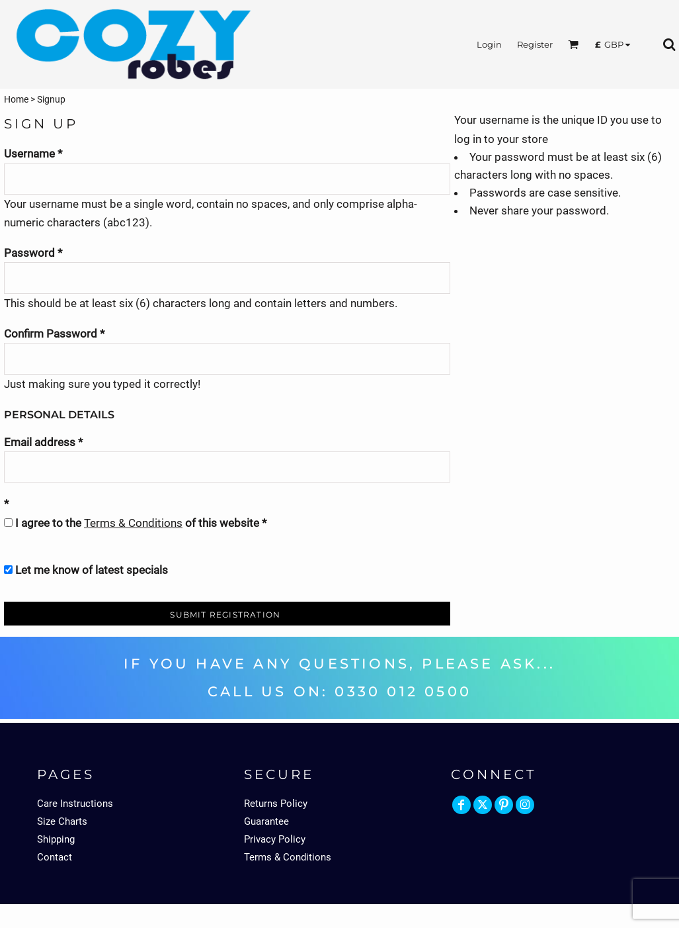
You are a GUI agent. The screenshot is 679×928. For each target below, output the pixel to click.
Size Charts (62, 821)
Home (16, 99)
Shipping (56, 839)
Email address (39, 442)
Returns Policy (275, 804)
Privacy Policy (274, 839)
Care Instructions (75, 804)
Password (29, 252)
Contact (54, 857)
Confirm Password (50, 333)
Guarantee (266, 821)
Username (29, 153)
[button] (573, 44)
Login (489, 44)
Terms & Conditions (133, 523)
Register (535, 44)
